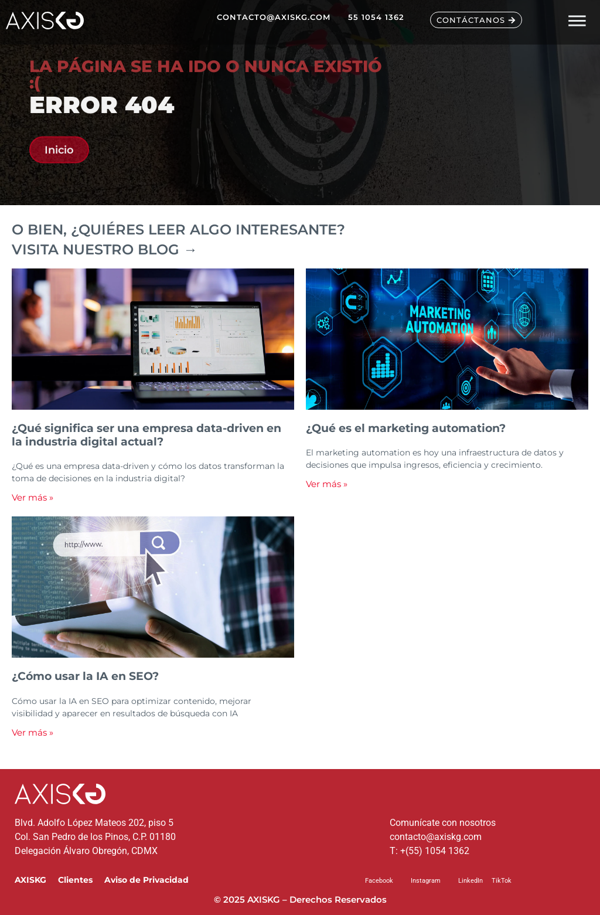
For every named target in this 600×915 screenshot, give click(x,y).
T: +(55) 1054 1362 (429, 850)
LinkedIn (470, 881)
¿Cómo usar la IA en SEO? (85, 676)
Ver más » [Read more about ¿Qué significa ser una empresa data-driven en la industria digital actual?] (32, 497)
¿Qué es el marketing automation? (406, 428)
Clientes (75, 880)
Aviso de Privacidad (146, 880)
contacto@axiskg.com (436, 836)
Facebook (379, 881)
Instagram (426, 881)
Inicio (59, 160)
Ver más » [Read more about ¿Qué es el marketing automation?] (326, 483)
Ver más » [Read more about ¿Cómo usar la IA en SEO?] (32, 732)
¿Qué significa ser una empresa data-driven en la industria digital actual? (146, 434)
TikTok (502, 881)
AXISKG (30, 880)
